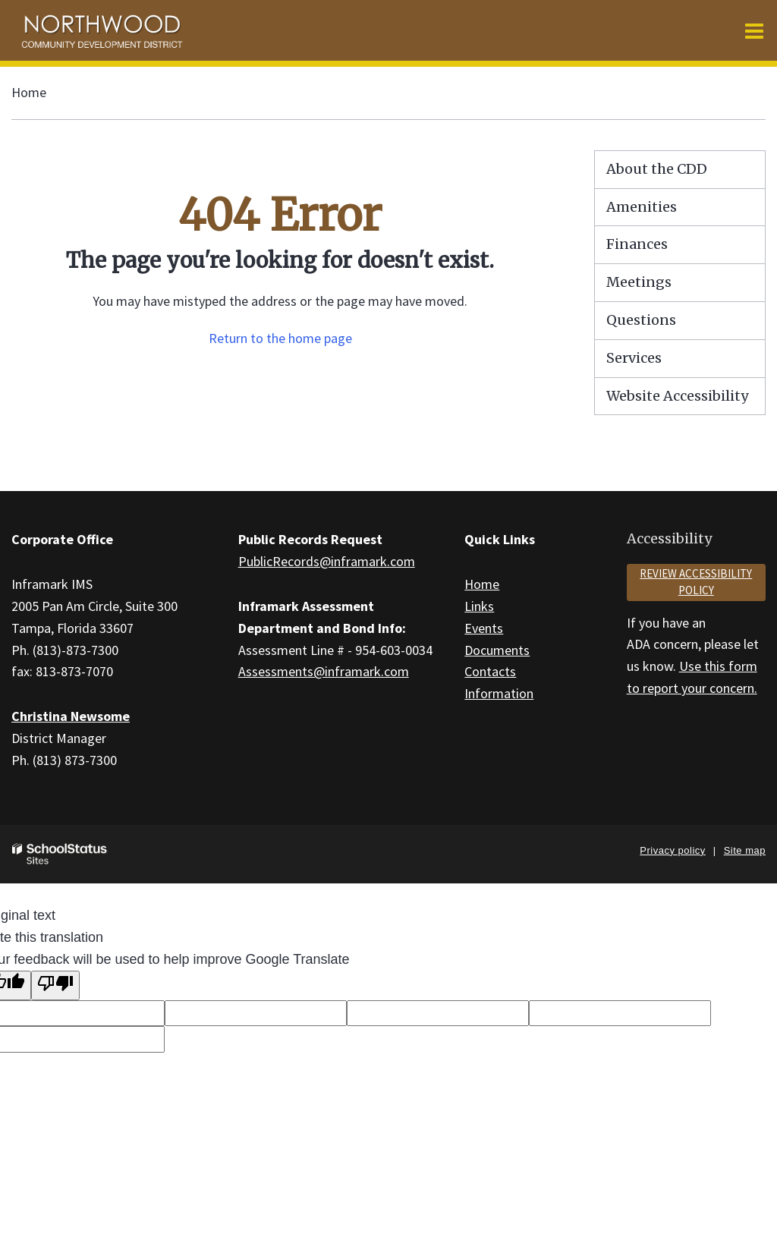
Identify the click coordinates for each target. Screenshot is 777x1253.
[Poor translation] (55, 985)
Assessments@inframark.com (323, 671)
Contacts (490, 671)
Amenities (641, 207)
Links (479, 606)
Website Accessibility (677, 396)
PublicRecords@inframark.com (326, 561)
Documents (497, 650)
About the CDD (656, 169)
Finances (637, 244)
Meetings (639, 282)
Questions (641, 320)
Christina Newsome (70, 716)
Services (634, 358)
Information (498, 693)
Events (483, 628)
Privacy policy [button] (672, 850)
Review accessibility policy (696, 582)
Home (28, 92)
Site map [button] (745, 850)
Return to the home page (280, 338)
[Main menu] (754, 30)
